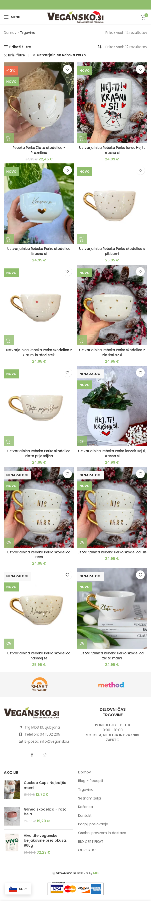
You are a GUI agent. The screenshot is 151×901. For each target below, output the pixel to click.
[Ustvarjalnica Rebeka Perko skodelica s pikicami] (112, 203)
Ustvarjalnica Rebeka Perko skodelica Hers (39, 555)
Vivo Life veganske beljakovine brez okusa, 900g (45, 840)
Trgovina (85, 789)
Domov (10, 32)
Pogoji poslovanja (93, 824)
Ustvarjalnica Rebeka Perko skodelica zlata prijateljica (39, 453)
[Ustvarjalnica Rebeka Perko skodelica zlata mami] (112, 608)
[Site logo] (75, 16)
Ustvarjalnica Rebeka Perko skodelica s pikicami (112, 251)
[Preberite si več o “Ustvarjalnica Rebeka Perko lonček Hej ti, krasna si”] (82, 441)
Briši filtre (16, 55)
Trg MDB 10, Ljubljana (42, 727)
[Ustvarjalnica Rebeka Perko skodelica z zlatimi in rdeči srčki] (39, 305)
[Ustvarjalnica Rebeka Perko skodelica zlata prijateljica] (39, 406)
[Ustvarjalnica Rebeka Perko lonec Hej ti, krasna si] (112, 102)
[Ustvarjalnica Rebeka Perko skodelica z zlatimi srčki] (112, 305)
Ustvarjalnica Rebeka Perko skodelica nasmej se (39, 656)
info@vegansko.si (55, 741)
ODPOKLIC (87, 850)
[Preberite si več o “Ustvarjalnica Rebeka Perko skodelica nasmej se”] (9, 644)
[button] (9, 138)
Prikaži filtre (20, 47)
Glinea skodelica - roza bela (45, 812)
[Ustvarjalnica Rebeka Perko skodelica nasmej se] (39, 608)
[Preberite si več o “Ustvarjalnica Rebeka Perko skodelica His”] (82, 543)
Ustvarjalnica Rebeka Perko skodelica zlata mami (112, 656)
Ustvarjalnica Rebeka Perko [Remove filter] (61, 55)
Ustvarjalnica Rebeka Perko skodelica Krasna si (39, 251)
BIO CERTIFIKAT (90, 841)
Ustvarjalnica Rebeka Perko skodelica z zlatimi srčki (112, 352)
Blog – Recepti (90, 780)
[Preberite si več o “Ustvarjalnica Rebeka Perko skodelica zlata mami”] (82, 644)
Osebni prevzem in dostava (102, 832)
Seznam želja (89, 798)
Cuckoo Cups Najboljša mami (45, 785)
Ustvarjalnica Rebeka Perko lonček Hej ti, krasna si (112, 453)
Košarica (85, 806)
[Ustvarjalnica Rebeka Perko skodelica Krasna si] (39, 203)
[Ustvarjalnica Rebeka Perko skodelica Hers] (39, 507)
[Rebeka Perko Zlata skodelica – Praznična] (39, 102)
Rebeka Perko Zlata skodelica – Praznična (39, 150)
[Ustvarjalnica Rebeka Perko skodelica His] (112, 507)
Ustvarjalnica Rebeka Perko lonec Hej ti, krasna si (112, 150)
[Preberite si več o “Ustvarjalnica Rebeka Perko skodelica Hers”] (9, 543)
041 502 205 (50, 734)
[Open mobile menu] (12, 17)
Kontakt (85, 815)
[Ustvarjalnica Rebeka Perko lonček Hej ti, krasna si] (112, 406)
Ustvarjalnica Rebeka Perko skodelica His (112, 555)
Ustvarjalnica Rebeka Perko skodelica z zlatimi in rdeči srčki (39, 352)
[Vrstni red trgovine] (99, 47)
